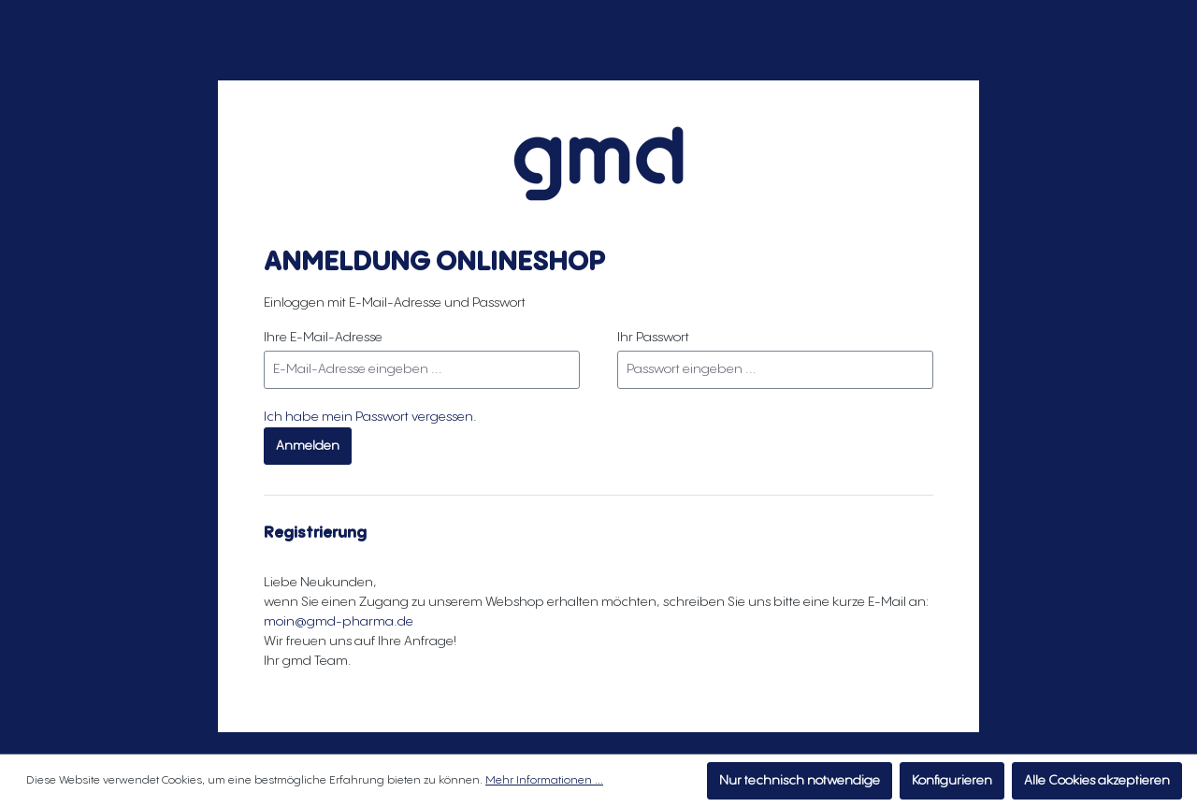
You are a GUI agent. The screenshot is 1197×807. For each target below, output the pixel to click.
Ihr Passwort (653, 337)
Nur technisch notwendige (799, 780)
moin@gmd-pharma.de (338, 621)
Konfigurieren (952, 780)
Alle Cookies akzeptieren (1097, 780)
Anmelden (307, 446)
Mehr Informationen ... (544, 780)
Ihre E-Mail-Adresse (323, 337)
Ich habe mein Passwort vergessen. (370, 417)
